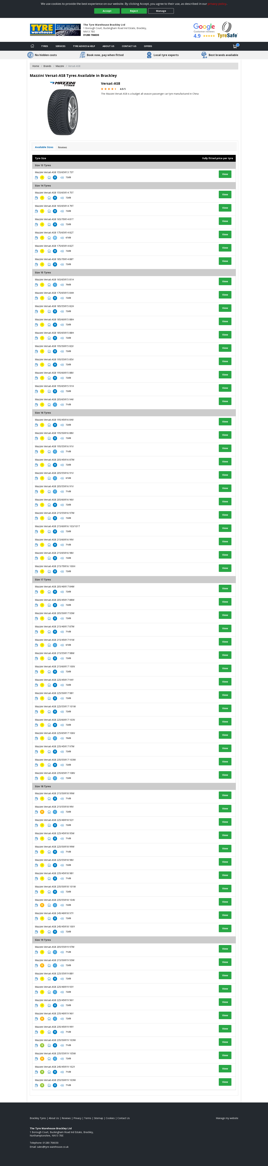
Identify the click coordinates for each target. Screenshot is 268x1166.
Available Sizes (44, 147)
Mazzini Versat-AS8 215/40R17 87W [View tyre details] (54, 626)
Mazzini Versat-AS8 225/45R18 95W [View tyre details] (54, 833)
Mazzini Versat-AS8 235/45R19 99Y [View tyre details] (54, 1026)
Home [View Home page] (35, 66)
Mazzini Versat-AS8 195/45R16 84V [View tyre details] (54, 419)
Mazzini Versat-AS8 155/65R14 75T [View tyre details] (54, 192)
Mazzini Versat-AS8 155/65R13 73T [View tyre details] (54, 172)
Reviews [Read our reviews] (66, 1118)
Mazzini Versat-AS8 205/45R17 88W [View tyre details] (54, 599)
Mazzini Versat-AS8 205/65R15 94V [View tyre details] (54, 399)
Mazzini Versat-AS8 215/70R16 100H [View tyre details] (55, 566)
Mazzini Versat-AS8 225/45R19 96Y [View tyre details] (54, 1000)
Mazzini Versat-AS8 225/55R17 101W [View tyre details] (55, 706)
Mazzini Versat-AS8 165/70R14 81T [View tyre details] (54, 219)
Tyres (44, 46)
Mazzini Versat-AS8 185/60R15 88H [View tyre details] (54, 319)
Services (60, 46)
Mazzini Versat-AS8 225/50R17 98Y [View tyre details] (54, 693)
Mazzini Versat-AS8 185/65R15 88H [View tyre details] (54, 332)
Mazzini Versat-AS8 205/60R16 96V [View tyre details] (54, 499)
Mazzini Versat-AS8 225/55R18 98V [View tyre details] (54, 860)
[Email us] (53, 1146)
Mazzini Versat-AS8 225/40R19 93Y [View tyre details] (54, 986)
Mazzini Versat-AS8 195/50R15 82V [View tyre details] (54, 346)
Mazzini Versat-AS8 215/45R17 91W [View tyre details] (54, 639)
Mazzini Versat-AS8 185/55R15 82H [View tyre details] (54, 306)
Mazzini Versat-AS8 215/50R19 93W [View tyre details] (54, 960)
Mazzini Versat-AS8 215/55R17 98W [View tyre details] (54, 653)
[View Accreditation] (227, 29)
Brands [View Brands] (47, 66)
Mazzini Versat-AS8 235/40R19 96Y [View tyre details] (54, 1013)
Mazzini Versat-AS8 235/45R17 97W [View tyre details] (54, 746)
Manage (161, 10)
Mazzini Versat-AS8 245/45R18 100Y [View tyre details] (55, 926)
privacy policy (217, 4)
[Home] (32, 46)
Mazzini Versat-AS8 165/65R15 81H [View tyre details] (54, 279)
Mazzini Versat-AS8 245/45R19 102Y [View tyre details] (55, 1066)
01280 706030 (91, 35)
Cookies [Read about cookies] (110, 1118)
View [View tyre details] (225, 174)
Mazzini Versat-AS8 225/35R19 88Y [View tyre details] (54, 973)
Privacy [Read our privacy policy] (77, 1118)
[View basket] (235, 46)
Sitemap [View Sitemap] (98, 1118)
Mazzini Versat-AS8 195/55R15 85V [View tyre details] (54, 359)
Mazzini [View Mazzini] (60, 66)
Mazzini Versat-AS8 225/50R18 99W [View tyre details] (54, 846)
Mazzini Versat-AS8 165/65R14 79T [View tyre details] (54, 205)
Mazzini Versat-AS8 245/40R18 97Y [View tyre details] (54, 913)
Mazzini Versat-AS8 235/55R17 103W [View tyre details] (55, 759)
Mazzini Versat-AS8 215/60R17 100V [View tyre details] (55, 666)
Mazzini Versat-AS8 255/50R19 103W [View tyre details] (55, 1080)
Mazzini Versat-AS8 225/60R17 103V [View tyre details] (55, 719)
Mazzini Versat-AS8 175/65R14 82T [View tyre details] (54, 232)
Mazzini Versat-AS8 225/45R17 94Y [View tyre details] (54, 679)
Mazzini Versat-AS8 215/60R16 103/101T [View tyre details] (57, 526)
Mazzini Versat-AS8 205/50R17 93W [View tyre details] (54, 613)
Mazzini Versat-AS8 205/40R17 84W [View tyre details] (54, 586)
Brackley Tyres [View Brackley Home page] (38, 1118)
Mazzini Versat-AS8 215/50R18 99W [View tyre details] (54, 793)
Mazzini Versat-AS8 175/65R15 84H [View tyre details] (54, 292)
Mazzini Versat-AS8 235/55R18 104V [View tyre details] (55, 899)
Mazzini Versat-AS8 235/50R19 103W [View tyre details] (55, 1040)
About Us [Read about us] (54, 1118)
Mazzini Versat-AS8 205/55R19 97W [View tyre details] (54, 946)
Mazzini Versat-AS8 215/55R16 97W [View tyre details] (54, 513)
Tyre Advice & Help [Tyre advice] (84, 46)
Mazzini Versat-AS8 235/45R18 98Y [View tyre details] (54, 873)
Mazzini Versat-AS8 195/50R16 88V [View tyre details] (54, 433)
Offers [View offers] (148, 46)
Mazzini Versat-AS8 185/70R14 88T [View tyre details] (54, 259)
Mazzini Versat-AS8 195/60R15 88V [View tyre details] (54, 372)
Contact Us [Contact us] (129, 46)
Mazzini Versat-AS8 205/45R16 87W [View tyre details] (54, 459)
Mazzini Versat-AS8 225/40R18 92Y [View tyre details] (54, 820)
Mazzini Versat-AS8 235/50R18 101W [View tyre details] (55, 886)
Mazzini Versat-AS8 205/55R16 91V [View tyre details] (54, 473)
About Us (108, 46)
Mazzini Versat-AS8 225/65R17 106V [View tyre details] (55, 733)
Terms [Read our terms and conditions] (87, 1118)
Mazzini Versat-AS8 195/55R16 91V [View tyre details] (54, 446)
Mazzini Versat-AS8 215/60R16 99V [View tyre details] (54, 539)
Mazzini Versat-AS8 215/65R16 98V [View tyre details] (54, 552)
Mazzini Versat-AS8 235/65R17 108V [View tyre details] (55, 773)
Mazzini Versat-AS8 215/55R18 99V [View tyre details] (54, 806)
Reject (134, 10)
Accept (107, 10)
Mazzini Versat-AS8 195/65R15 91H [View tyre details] (54, 386)
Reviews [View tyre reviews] (62, 147)
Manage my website (227, 1118)
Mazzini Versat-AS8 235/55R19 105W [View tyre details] (55, 1053)
